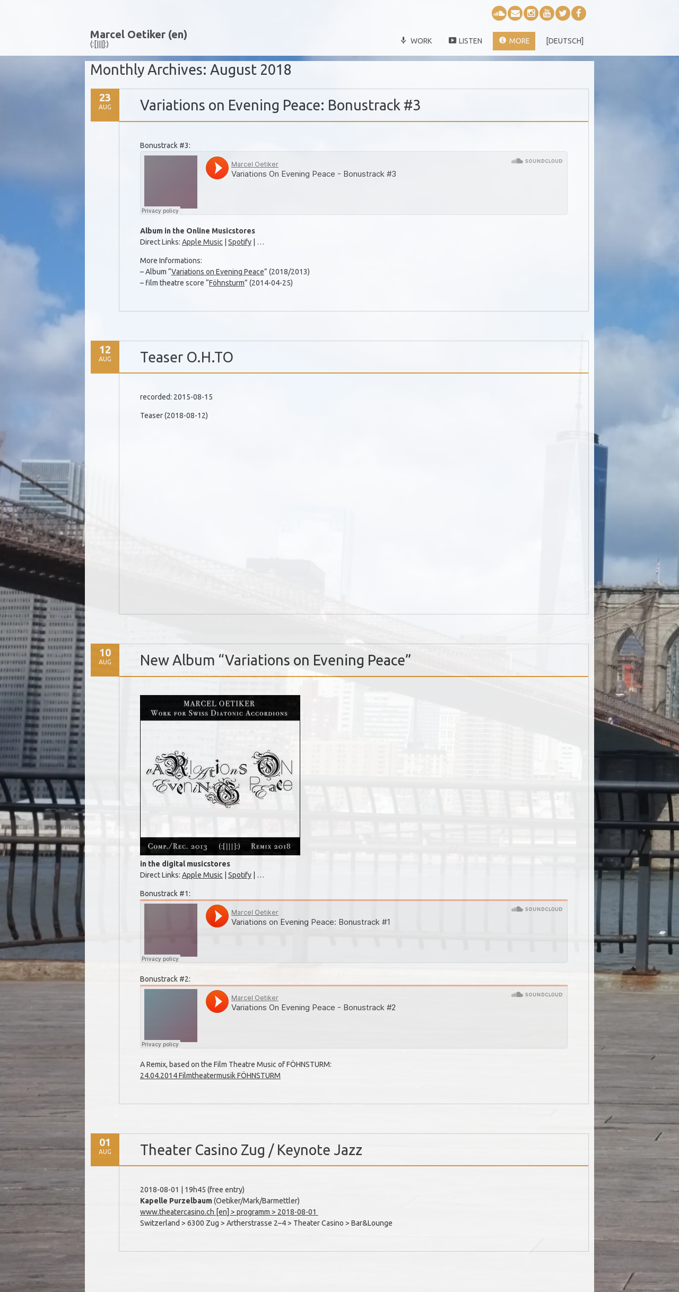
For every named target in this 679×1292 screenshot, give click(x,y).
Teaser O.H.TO (186, 357)
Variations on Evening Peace (217, 271)
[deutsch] (565, 41)
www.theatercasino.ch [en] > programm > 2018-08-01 (229, 1212)
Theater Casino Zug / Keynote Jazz (251, 1150)
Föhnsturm (227, 283)
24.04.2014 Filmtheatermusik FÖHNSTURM (210, 1075)
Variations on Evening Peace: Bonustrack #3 (280, 105)
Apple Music (202, 242)
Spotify (239, 242)
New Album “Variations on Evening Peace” (275, 660)
